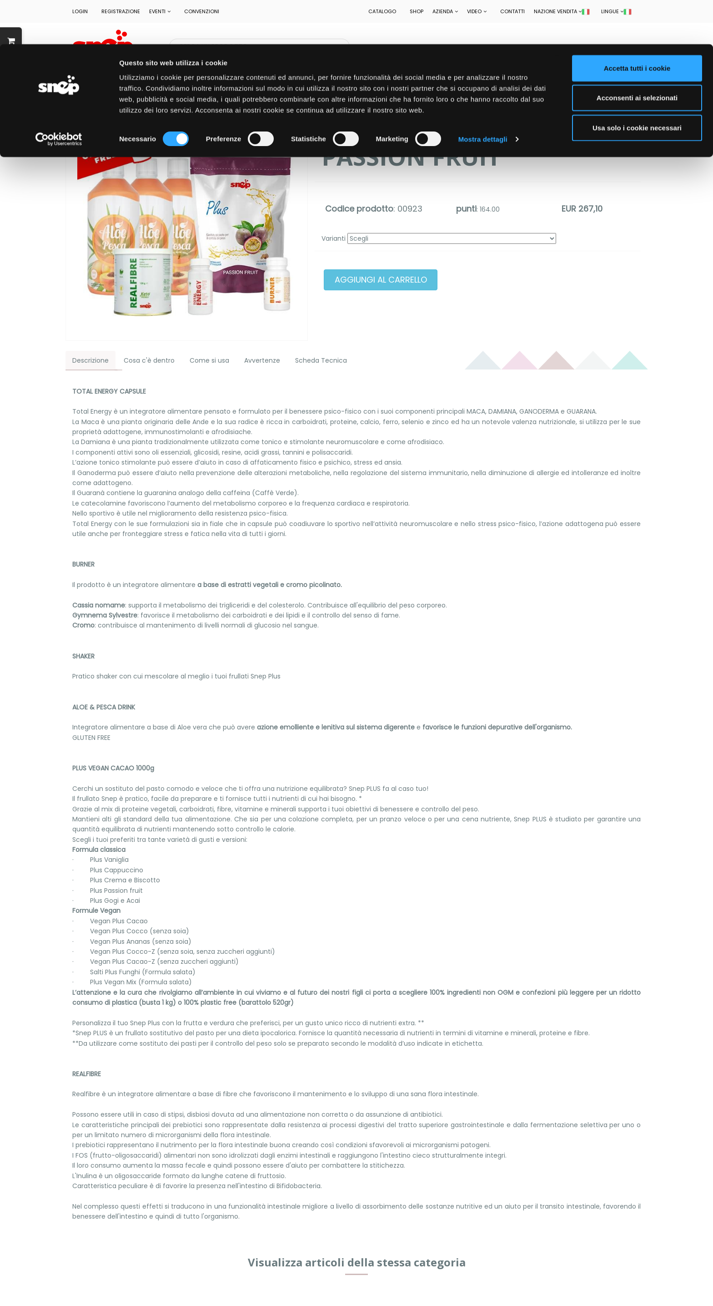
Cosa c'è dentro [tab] (149, 360)
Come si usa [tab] (209, 360)
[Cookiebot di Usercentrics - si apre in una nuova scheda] (59, 95)
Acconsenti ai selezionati (637, 54)
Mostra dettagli (482, 95)
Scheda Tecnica (321, 360)
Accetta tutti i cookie (637, 24)
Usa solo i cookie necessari (637, 83)
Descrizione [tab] (90, 360)
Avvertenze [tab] (262, 360)
